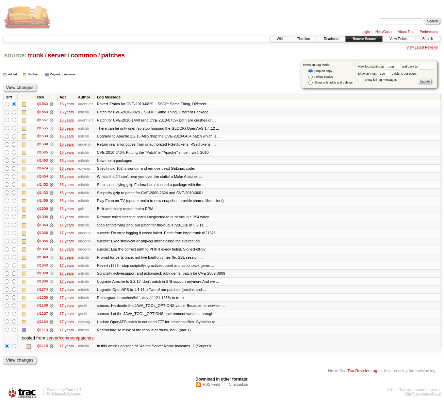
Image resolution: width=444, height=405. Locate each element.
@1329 (42, 275)
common (84, 55)
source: (15, 55)
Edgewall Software (66, 396)
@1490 (42, 161)
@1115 (42, 348)
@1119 (42, 332)
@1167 (42, 315)
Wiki (280, 39)
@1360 (42, 226)
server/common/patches (70, 340)
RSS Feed (211, 387)
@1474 (42, 169)
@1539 (42, 136)
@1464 (42, 177)
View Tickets (399, 39)
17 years (67, 226)
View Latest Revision (422, 47)
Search (427, 39)
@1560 (42, 104)
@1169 (42, 307)
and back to (418, 66)
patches (113, 55)
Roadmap (331, 39)
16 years (67, 104)
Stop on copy (320, 71)
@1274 (42, 291)
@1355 (42, 242)
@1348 (42, 258)
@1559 (42, 112)
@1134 (42, 324)
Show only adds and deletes (330, 82)
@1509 (42, 144)
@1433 (42, 193)
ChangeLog (238, 387)
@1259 (42, 299)
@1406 (42, 201)
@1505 (42, 152)
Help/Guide (383, 32)
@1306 (42, 283)
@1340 (42, 267)
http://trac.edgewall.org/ (423, 396)
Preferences (429, 32)
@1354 (42, 250)
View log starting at (380, 66)
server (57, 55)
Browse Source (364, 39)
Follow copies (320, 77)
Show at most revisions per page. (387, 73)
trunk (36, 55)
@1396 (42, 210)
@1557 (42, 120)
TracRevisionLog (362, 373)
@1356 (42, 234)
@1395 (42, 218)
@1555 (42, 128)
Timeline (303, 39)
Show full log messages (378, 79)
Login (366, 32)
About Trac (406, 32)
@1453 (42, 185)
